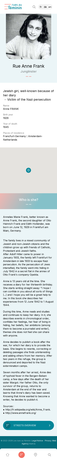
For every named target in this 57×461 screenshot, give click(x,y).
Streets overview (25, 425)
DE (45, 6)
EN (49, 6)
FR (41, 6)
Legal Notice (37, 440)
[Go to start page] (13, 6)
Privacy (48, 440)
